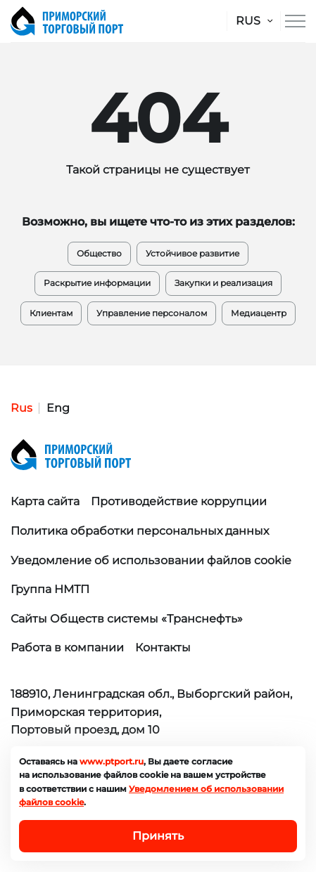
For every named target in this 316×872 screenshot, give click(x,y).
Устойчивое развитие (192, 253)
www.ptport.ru (112, 761)
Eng (58, 408)
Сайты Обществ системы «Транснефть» (127, 618)
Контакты (163, 647)
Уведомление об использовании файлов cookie (151, 560)
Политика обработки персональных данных (140, 531)
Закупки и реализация (223, 283)
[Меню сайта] (295, 21)
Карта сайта (45, 501)
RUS (248, 20)
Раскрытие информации (97, 283)
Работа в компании (67, 647)
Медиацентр (258, 313)
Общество (99, 253)
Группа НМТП (50, 589)
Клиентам (51, 313)
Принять (158, 835)
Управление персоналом (151, 313)
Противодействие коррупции (179, 501)
